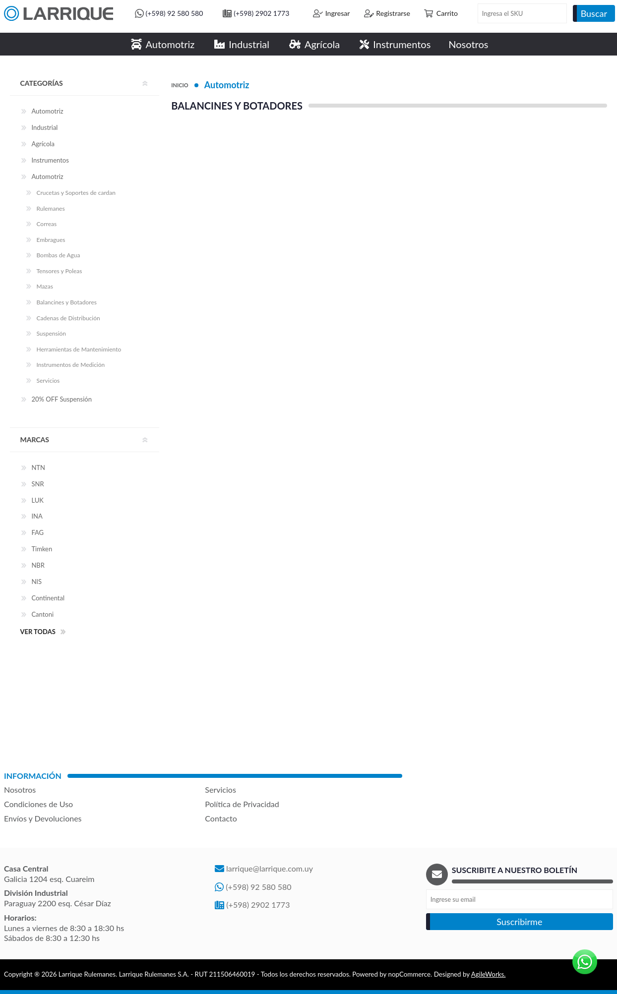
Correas (46, 224)
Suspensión (51, 333)
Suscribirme (519, 921)
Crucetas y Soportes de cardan (76, 192)
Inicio (179, 85)
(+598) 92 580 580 (174, 13)
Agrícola (42, 144)
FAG (37, 532)
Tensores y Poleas (59, 271)
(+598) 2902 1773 (261, 13)
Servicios (48, 380)
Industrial (44, 127)
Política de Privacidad (242, 804)
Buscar (594, 13)
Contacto (221, 818)
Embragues (50, 239)
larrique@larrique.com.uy (269, 868)
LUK (37, 500)
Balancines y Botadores (66, 302)
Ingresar (337, 13)
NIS (36, 581)
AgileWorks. (488, 974)
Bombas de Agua (58, 255)
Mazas (44, 286)
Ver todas (37, 632)
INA (36, 516)
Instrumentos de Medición (70, 364)
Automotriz (226, 84)
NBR (37, 565)
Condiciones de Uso (38, 804)
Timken (41, 549)
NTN (38, 467)
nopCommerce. (410, 974)
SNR (37, 484)
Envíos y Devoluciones (43, 818)
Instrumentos (49, 160)
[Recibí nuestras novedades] (519, 899)
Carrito (447, 13)
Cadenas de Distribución (68, 318)
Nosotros (20, 789)
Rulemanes (50, 208)
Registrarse (393, 13)
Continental (47, 598)
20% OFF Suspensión (61, 399)
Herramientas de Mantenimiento (78, 349)
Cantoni (42, 614)
